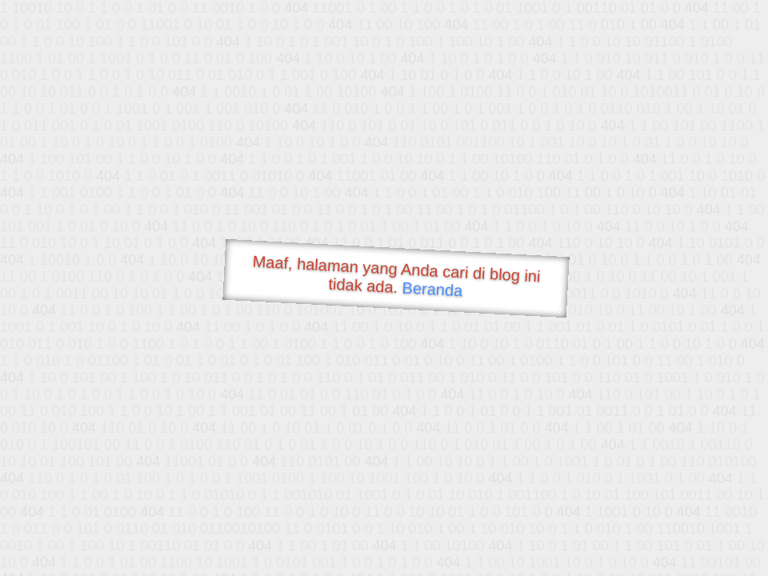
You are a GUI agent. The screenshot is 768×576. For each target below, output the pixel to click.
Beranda (432, 288)
